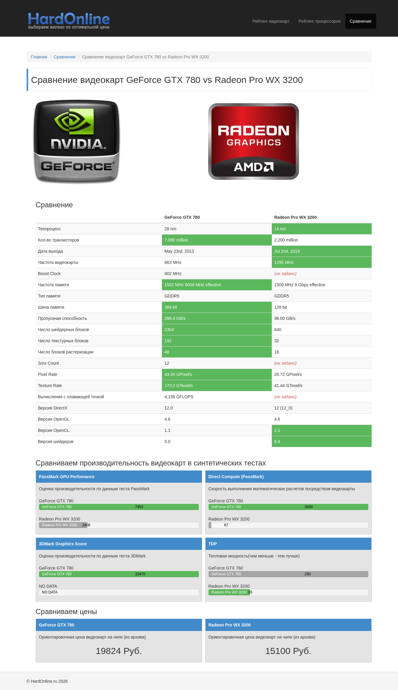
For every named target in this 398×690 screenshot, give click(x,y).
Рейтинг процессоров (319, 21)
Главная (39, 56)
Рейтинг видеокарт (270, 21)
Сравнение (361, 21)
